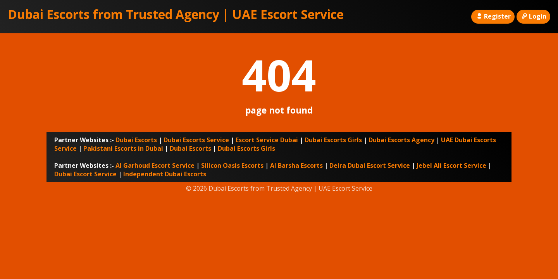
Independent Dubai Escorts (164, 174)
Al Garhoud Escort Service (155, 165)
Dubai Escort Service (85, 174)
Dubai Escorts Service (196, 140)
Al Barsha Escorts (296, 165)
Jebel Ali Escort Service (451, 165)
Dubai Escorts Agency (401, 140)
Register (492, 16)
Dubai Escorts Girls (333, 140)
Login (533, 16)
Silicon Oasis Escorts (232, 165)
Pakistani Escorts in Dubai (123, 148)
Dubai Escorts (136, 140)
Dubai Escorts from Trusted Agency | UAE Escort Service (176, 14)
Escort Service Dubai (267, 140)
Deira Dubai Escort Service (369, 165)
